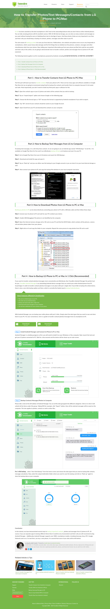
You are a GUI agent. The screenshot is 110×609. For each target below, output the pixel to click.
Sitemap (64, 603)
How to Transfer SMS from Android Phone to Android (65, 572)
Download (25, 324)
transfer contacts (41, 83)
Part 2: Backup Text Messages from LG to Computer (30, 64)
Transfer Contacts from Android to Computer (40, 585)
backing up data (31, 42)
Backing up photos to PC (22, 210)
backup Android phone (72, 288)
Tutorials (14, 587)
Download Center (17, 592)
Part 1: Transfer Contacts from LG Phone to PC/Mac (30, 62)
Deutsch (61, 585)
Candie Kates (47, 23)
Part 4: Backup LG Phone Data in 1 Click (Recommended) (32, 69)
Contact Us (75, 603)
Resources (80, 4)
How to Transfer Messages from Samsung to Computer (23, 572)
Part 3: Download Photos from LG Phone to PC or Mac (31, 67)
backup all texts (55, 151)
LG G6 (17, 31)
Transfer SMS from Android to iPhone (38, 587)
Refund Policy (40, 603)
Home (45, 4)
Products (54, 4)
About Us (34, 603)
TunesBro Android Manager (28, 283)
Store (62, 4)
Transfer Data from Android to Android (38, 595)
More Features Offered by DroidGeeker (30, 296)
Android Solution (56, 543)
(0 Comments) (52, 25)
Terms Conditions (56, 603)
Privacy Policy (48, 603)
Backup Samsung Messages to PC (37, 590)
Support (71, 4)
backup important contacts (55, 531)
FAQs (13, 590)
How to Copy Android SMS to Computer (38, 592)
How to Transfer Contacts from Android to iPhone (84, 572)
